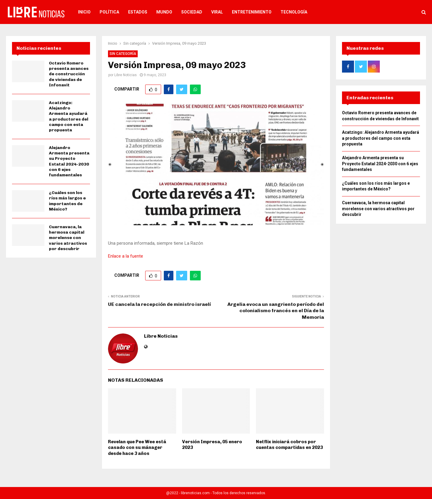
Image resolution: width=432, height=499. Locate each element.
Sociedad (191, 12)
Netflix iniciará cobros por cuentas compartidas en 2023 (289, 444)
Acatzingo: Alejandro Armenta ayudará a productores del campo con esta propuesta (68, 116)
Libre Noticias (125, 75)
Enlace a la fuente (125, 256)
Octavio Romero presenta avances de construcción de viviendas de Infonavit (68, 74)
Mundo (164, 12)
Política (109, 12)
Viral (217, 12)
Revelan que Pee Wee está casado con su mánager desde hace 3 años (137, 447)
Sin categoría (123, 54)
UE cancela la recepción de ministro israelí (159, 304)
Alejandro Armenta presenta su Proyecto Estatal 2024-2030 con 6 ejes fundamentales (69, 161)
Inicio (84, 12)
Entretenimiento (252, 12)
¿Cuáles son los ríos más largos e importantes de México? (67, 201)
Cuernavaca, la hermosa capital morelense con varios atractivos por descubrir (68, 237)
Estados (137, 12)
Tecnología (293, 12)
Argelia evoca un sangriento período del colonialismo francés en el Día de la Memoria (275, 310)
